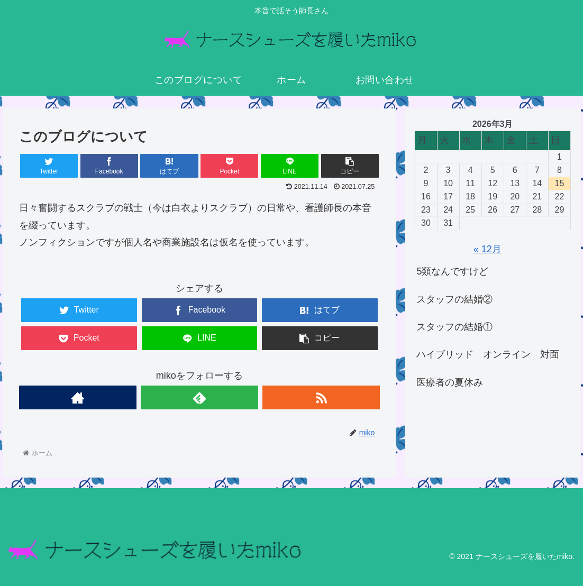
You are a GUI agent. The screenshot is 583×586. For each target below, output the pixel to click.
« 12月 (487, 249)
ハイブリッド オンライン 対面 (487, 354)
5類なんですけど (452, 271)
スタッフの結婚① (454, 327)
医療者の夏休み (449, 382)
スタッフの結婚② (454, 299)
